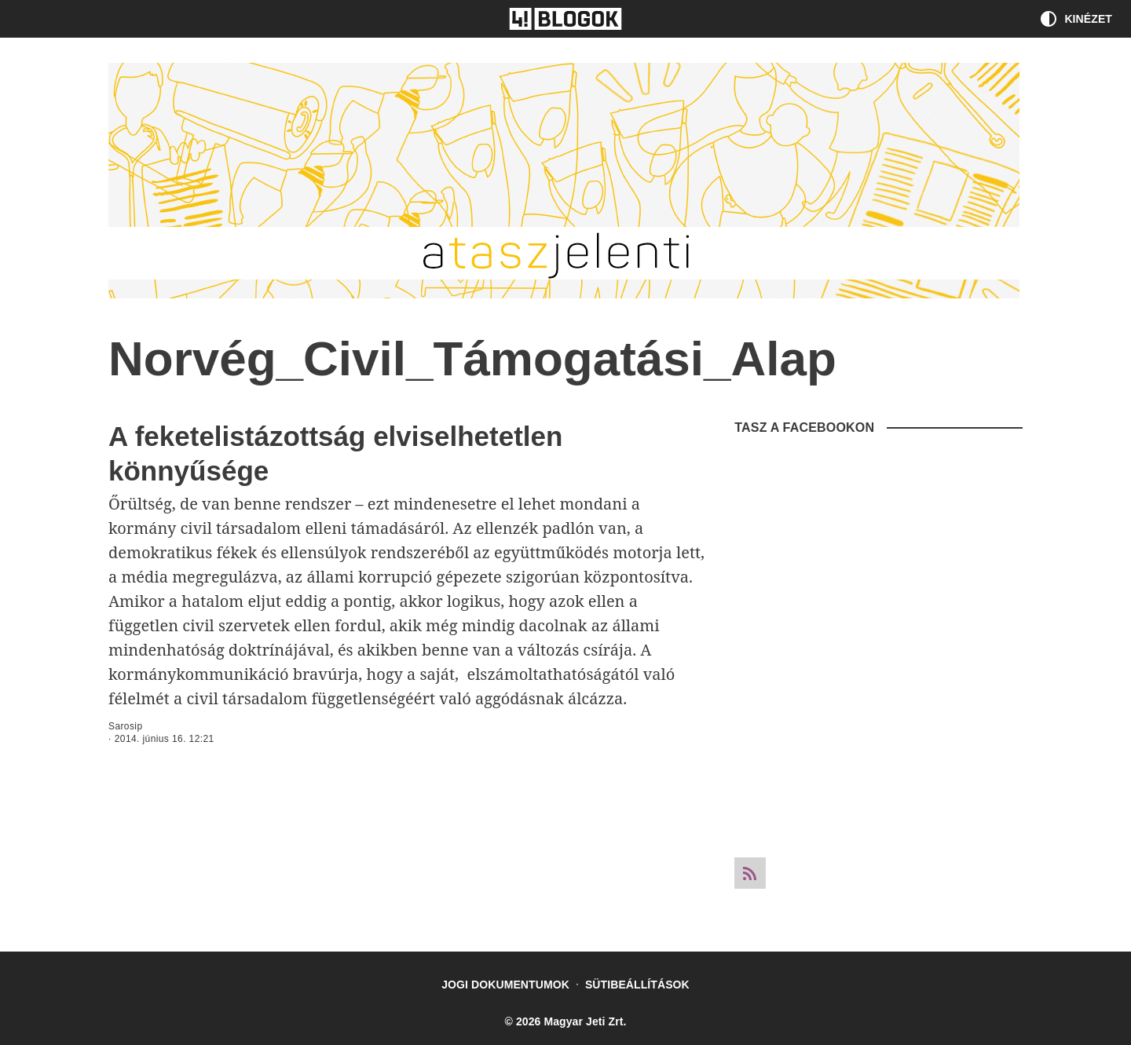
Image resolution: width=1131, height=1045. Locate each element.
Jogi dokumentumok (505, 984)
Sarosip (125, 726)
